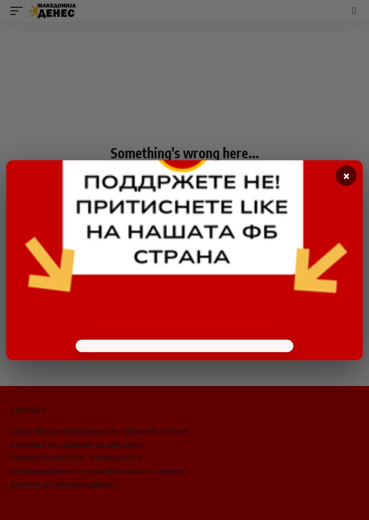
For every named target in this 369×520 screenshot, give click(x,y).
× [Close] (346, 175)
